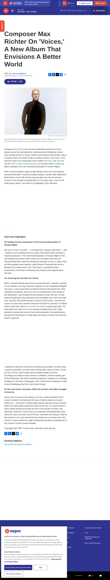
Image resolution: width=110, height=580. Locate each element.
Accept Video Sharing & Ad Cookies (18, 567)
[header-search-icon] (64, 3)
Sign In (71, 3)
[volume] (12, 10)
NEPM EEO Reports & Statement (92, 538)
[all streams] (99, 10)
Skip (40, 567)
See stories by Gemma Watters (18, 444)
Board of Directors (68, 528)
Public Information (68, 533)
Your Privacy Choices (13, 574)
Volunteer (65, 542)
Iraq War (60, 161)
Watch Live (85, 3)
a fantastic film (34, 306)
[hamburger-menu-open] (5, 3)
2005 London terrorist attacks (23, 164)
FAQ (86, 533)
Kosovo (49, 161)
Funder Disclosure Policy (93, 528)
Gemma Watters (19, 74)
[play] (6, 11)
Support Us (65, 537)
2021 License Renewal (92, 543)
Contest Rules (66, 547)
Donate (101, 3)
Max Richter (19, 149)
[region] (34, 552)
